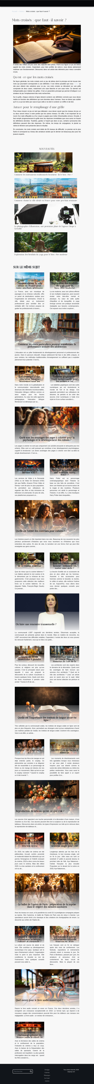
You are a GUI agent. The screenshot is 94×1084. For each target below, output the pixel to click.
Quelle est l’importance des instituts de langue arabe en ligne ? (47, 718)
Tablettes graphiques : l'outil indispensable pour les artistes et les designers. (64, 380)
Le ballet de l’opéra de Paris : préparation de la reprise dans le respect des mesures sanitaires (47, 905)
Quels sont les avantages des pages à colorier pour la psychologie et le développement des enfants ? (47, 438)
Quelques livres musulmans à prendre (29, 658)
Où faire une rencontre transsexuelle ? (36, 624)
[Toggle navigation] (5, 3)
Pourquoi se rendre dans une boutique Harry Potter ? (64, 472)
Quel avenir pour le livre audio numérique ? (39, 1000)
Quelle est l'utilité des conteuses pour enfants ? (40, 531)
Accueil (14, 11)
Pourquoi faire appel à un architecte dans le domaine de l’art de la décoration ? (64, 660)
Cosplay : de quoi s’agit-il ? (29, 751)
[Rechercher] (23, 1071)
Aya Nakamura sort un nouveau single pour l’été (64, 844)
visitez (76, 84)
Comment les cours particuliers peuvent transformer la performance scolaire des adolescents (47, 345)
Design (47, 1070)
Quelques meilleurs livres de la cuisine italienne (29, 564)
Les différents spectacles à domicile (64, 751)
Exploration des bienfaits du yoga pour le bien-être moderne (40, 254)
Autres (21, 11)
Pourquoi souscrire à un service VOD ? (29, 471)
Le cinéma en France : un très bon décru (29, 844)
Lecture (47, 1078)
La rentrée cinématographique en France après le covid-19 (29, 1035)
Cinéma (47, 1072)
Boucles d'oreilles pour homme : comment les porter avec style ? (64, 566)
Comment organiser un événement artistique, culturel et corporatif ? (29, 939)
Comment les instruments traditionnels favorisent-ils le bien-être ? (43, 175)
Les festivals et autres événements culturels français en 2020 (64, 939)
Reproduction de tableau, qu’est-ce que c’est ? (40, 811)
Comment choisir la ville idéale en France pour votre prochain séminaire (45, 200)
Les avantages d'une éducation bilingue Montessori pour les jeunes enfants (29, 380)
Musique (47, 1075)
